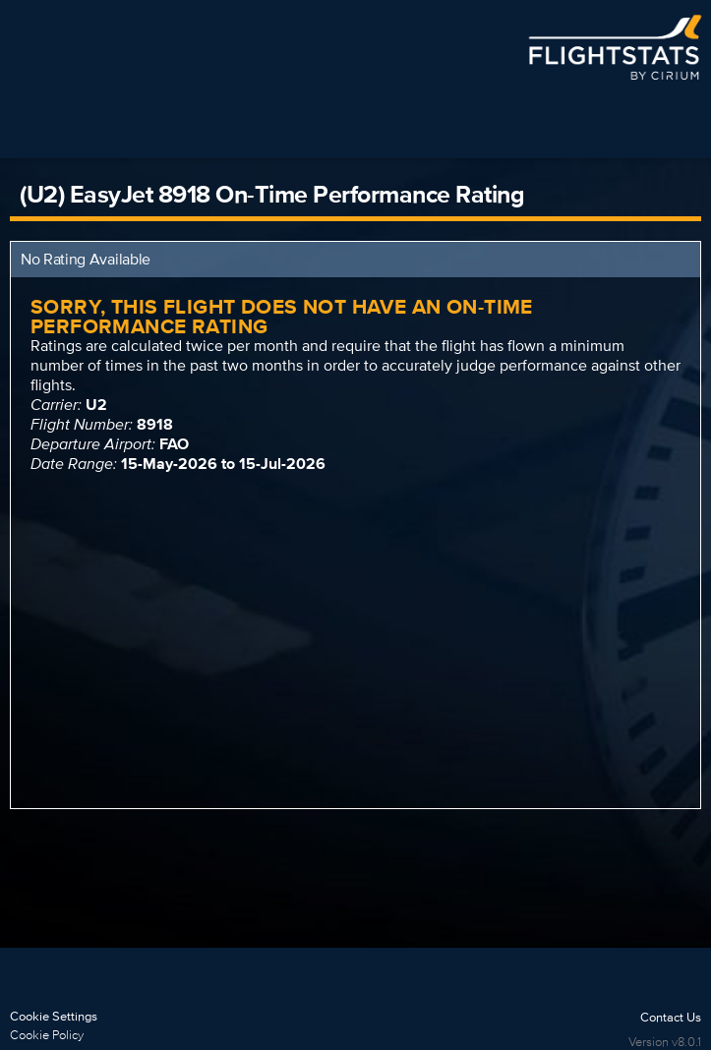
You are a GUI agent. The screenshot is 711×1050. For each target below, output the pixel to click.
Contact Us (670, 1017)
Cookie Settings (53, 1016)
